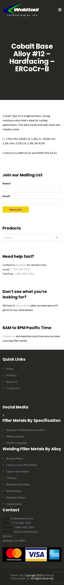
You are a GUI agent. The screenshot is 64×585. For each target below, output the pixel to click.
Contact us (9, 336)
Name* (32, 187)
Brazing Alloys (14, 458)
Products (11, 375)
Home (9, 368)
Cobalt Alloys (14, 503)
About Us (11, 381)
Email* (32, 199)
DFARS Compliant (16, 442)
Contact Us (12, 388)
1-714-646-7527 (20, 269)
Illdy (21, 575)
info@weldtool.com (21, 518)
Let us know (23, 305)
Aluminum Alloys (16, 497)
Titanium (11, 477)
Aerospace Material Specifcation (25, 429)
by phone (21, 264)
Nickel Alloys (14, 490)
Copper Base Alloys (17, 471)
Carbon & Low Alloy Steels (21, 464)
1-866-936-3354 (24, 273)
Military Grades (15, 436)
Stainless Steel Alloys (18, 484)
